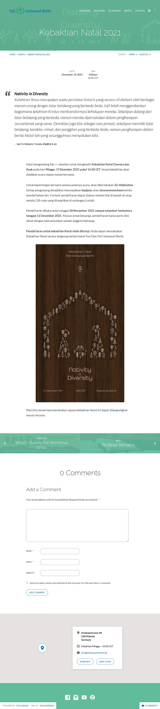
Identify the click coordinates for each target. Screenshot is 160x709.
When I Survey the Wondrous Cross (41, 445)
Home (12, 54)
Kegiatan (99, 11)
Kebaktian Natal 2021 (39, 54)
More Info (85, 661)
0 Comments (150, 705)
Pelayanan (114, 11)
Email (30, 562)
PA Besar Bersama (118, 445)
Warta (128, 11)
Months (144, 54)
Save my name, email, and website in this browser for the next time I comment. (70, 582)
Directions (105, 661)
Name (29, 551)
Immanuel (85, 11)
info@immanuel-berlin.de (94, 652)
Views (133, 54)
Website (30, 573)
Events (21, 54)
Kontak (140, 11)
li (106, 195)
